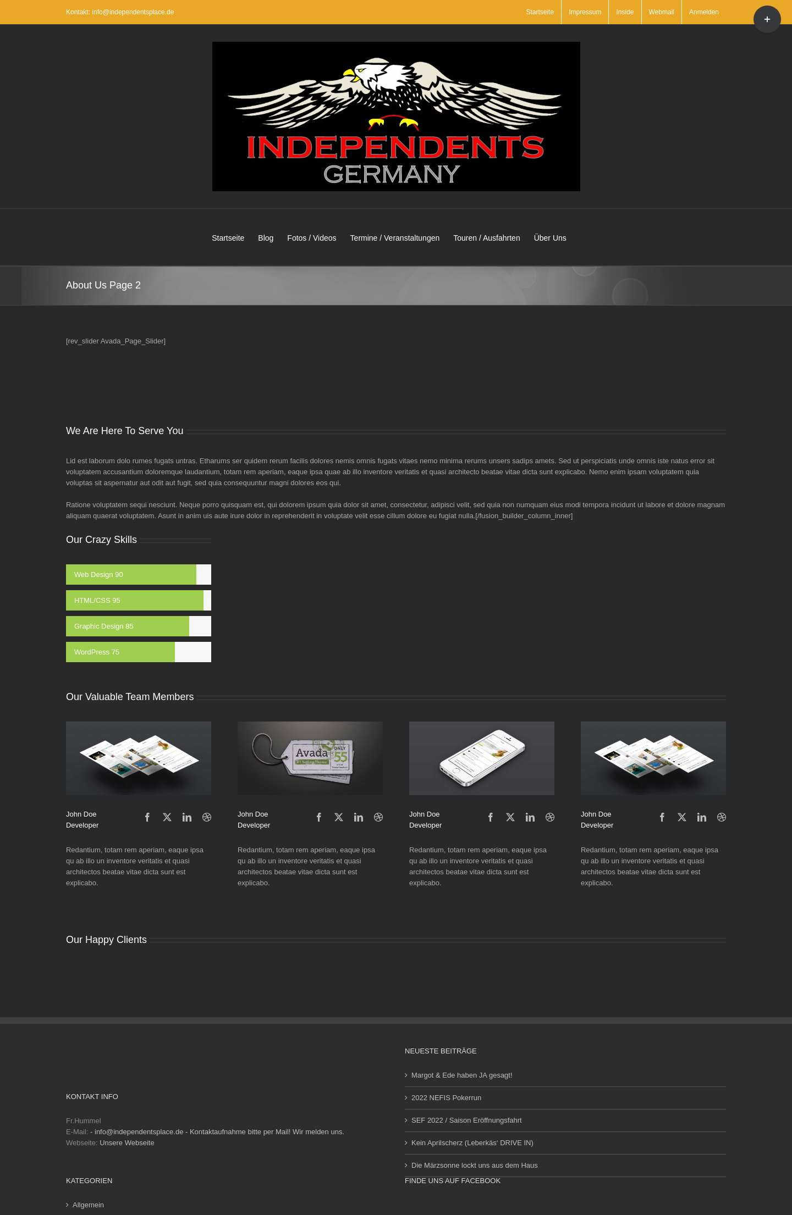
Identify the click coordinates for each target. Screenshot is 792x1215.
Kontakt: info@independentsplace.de (120, 12)
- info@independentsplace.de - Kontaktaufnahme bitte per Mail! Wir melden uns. (217, 1132)
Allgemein (88, 1205)
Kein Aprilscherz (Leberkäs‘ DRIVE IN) (472, 1143)
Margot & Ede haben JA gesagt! (462, 1075)
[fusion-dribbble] (206, 817)
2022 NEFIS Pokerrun (446, 1098)
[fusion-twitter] (167, 817)
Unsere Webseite (127, 1143)
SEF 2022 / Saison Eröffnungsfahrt (466, 1120)
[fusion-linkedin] (187, 817)
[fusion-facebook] (147, 817)
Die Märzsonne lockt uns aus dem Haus (474, 1165)
